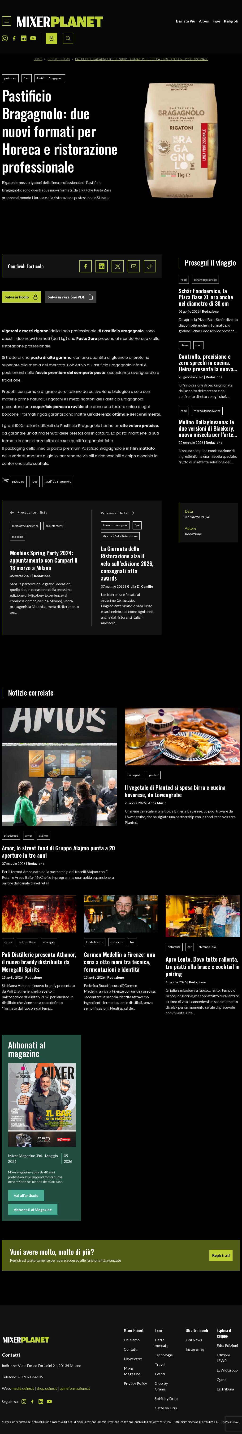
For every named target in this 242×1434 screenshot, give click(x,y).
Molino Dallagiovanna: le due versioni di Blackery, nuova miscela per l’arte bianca (206, 428)
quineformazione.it (75, 1388)
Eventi (160, 1374)
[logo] (60, 21)
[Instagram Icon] (5, 38)
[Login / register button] (51, 38)
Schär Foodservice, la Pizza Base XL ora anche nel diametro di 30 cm (206, 297)
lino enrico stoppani (115, 525)
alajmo (43, 835)
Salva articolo (21, 297)
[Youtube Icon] (33, 38)
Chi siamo (132, 1339)
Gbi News (194, 1339)
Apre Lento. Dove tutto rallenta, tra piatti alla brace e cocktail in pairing (203, 966)
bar (132, 942)
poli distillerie (27, 942)
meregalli (49, 942)
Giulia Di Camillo (140, 586)
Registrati (221, 1255)
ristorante (116, 942)
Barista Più (185, 21)
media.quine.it (23, 1388)
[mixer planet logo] (26, 1339)
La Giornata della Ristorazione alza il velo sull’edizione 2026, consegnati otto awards (127, 563)
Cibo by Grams (59, 59)
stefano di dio (207, 947)
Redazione (42, 576)
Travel (160, 1364)
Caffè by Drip (166, 1408)
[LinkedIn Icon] (23, 38)
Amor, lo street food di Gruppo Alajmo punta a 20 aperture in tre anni (58, 851)
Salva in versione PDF (71, 297)
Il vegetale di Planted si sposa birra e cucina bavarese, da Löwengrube (175, 791)
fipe (137, 525)
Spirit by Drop (166, 1398)
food (27, 78)
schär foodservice (205, 279)
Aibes (204, 21)
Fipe (216, 21)
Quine (221, 1379)
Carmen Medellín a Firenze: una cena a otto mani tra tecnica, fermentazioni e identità (119, 961)
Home (38, 59)
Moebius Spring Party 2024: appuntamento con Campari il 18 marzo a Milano (44, 560)
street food (11, 835)
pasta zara (10, 78)
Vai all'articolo (26, 1195)
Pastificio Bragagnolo (50, 78)
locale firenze (94, 942)
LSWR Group (227, 1370)
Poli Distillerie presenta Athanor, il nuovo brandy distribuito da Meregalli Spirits (39, 961)
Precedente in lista (28, 512)
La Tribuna (225, 1389)
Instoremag (195, 1349)
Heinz (184, 345)
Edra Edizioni (227, 1345)
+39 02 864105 (30, 1377)
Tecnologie (164, 1355)
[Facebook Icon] (14, 38)
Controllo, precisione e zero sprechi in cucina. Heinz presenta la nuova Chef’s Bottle (206, 362)
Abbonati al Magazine (33, 1209)
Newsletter (133, 1358)
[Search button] (68, 38)
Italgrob (231, 21)
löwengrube (134, 775)
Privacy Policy (135, 1383)
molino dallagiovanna (207, 411)
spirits (8, 942)
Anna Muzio (157, 803)
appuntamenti (54, 526)
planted (154, 775)
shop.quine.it (47, 1388)
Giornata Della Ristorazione (120, 536)
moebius (17, 536)
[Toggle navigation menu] (6, 21)
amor (28, 835)
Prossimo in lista (118, 513)
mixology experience (25, 526)
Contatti (131, 1349)
